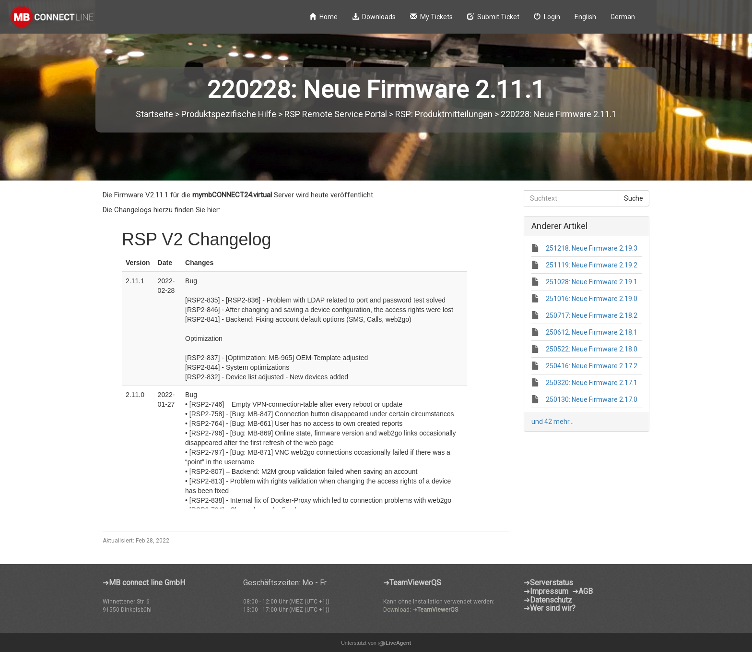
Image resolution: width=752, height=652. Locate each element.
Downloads (374, 17)
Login (547, 17)
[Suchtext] (571, 198)
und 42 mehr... (552, 421)
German (623, 17)
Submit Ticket (493, 17)
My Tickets (431, 17)
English (585, 17)
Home (323, 17)
